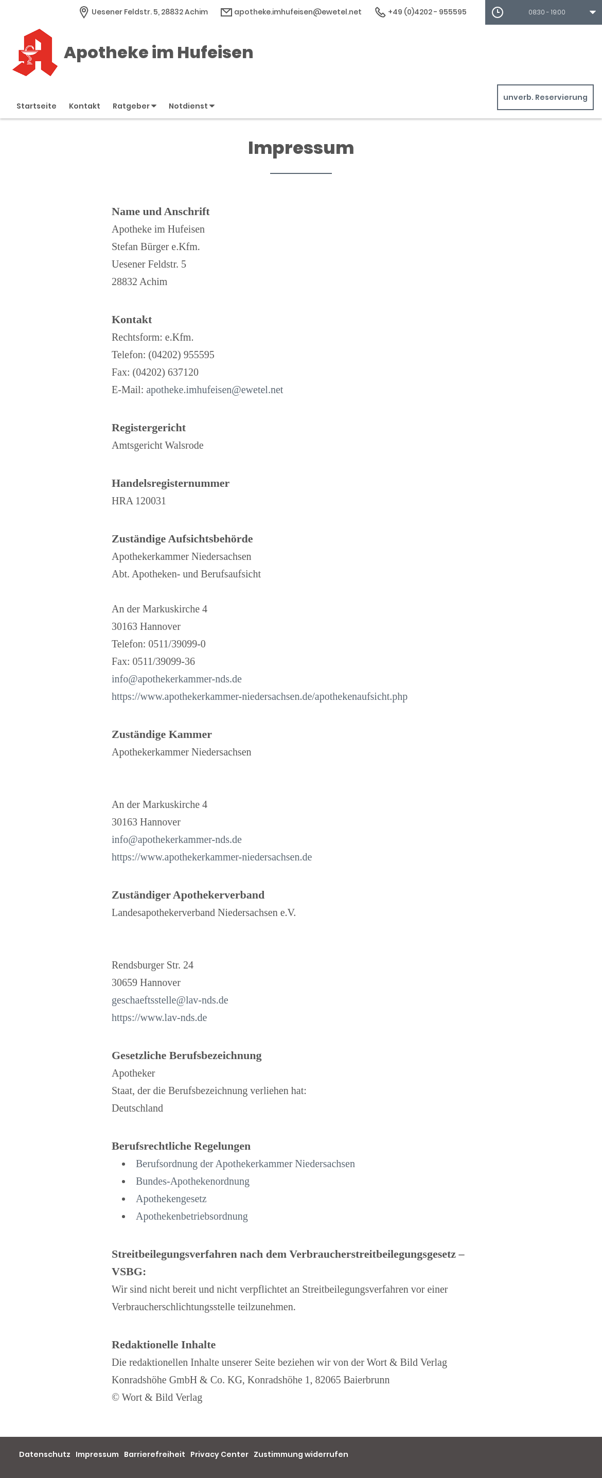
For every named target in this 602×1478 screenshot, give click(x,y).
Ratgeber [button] (134, 106)
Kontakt (84, 106)
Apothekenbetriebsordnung (192, 1216)
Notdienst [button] (192, 106)
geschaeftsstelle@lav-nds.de (170, 1000)
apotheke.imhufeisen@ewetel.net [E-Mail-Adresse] (291, 12)
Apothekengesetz (171, 1198)
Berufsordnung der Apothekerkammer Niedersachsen (245, 1163)
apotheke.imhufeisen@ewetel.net (214, 389)
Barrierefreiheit (154, 1454)
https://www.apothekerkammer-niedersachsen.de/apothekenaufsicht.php (260, 696)
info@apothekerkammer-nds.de (177, 678)
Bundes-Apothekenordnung (193, 1181)
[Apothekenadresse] (143, 12)
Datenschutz (44, 1454)
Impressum (97, 1454)
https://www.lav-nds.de (159, 1017)
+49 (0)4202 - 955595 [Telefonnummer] (420, 12)
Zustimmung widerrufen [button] (301, 1454)
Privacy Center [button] (219, 1454)
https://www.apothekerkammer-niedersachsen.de (212, 857)
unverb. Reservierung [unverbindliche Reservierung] (545, 97)
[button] (543, 12)
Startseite (36, 106)
